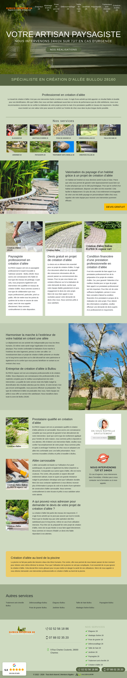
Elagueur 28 (39, 8)
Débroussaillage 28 (68, 8)
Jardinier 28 (86, 8)
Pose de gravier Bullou (38, 608)
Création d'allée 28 (117, 8)
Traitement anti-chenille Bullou (15, 604)
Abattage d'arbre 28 (48, 8)
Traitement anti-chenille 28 (107, 7)
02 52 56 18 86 (88, 669)
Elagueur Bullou (59, 603)
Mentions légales (67, 675)
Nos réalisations (63, 49)
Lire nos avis (14, 673)
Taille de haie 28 (78, 7)
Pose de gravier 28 (56, 7)
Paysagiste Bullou (106, 603)
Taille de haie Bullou (84, 603)
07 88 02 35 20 (113, 669)
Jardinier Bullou (59, 608)
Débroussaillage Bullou (38, 603)
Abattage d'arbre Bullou (85, 608)
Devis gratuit (115, 207)
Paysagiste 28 (96, 8)
